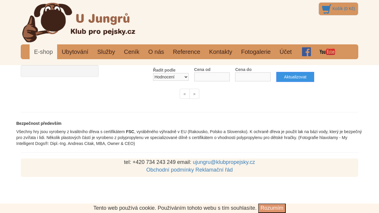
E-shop (43, 52)
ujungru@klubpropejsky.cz (224, 162)
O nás (156, 52)
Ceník (131, 52)
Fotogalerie (256, 52)
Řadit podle (164, 70)
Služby (106, 52)
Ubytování (75, 52)
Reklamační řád (214, 170)
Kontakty (220, 52)
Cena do (243, 69)
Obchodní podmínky (170, 170)
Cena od (202, 69)
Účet (286, 52)
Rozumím (272, 208)
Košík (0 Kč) (338, 8)
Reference (186, 52)
